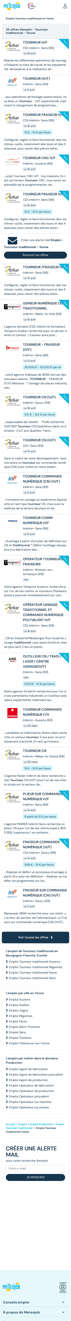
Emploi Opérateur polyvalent (29, 1096)
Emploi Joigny (18, 1010)
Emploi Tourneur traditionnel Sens (32, 978)
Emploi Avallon (19, 1005)
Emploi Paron (18, 1021)
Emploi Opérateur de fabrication (31, 1085)
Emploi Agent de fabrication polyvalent (36, 1075)
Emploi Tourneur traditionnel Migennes (35, 967)
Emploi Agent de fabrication (28, 1069)
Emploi (22, 1124)
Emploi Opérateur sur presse (29, 1107)
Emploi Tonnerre (20, 1038)
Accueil (10, 1124)
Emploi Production (41, 1124)
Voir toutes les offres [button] (35, 937)
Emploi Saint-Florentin (24, 1027)
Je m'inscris (35, 1177)
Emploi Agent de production (28, 1080)
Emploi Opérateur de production (31, 1091)
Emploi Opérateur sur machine (30, 1102)
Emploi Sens (17, 1032)
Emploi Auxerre (19, 999)
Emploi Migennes (20, 1016)
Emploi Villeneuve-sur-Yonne (29, 1043)
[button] (65, 6)
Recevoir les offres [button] (35, 255)
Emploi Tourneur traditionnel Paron (33, 973)
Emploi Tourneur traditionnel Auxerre (34, 962)
